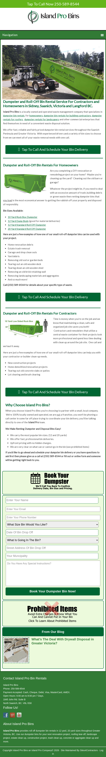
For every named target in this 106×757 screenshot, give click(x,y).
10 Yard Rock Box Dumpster (22, 217)
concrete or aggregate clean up (78, 737)
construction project (37, 737)
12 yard (62, 730)
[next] (99, 72)
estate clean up (18, 737)
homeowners (36, 115)
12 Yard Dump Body (18, 221)
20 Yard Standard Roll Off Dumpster (27, 228)
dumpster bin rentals (14, 115)
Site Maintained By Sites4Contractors (79, 750)
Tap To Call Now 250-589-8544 (53, 4)
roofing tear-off (78, 734)
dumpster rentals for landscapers (41, 119)
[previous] (6, 72)
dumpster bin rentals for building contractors (67, 115)
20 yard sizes (74, 730)
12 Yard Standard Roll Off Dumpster (27, 224)
